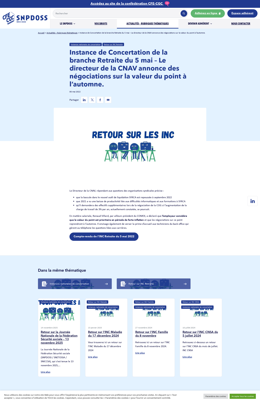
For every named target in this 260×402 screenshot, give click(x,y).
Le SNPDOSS (66, 24)
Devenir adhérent (198, 24)
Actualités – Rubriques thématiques (148, 24)
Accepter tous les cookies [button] (243, 396)
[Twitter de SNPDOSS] (92, 100)
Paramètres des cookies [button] (215, 396)
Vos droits (101, 24)
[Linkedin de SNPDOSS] (84, 100)
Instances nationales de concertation (85, 44)
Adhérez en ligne (208, 13)
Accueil (41, 33)
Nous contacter (240, 24)
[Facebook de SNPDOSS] (100, 100)
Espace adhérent (242, 13)
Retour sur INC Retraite (113, 44)
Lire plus (45, 371)
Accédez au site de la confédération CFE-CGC (130, 3)
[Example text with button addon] (116, 13)
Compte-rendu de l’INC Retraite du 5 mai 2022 (104, 236)
